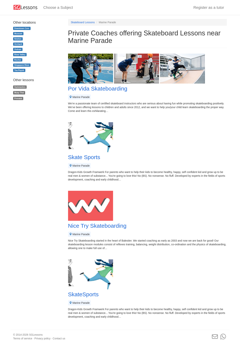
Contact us (59, 338)
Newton (17, 39)
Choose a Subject (58, 7)
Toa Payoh (19, 70)
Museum (18, 33)
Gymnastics (20, 87)
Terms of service (22, 338)
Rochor (17, 60)
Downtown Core (21, 28)
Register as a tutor (209, 7)
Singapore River (21, 65)
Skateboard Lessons (83, 22)
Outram (17, 49)
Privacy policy (42, 338)
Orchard (18, 44)
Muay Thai (19, 92)
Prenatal (18, 98)
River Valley (19, 54)
